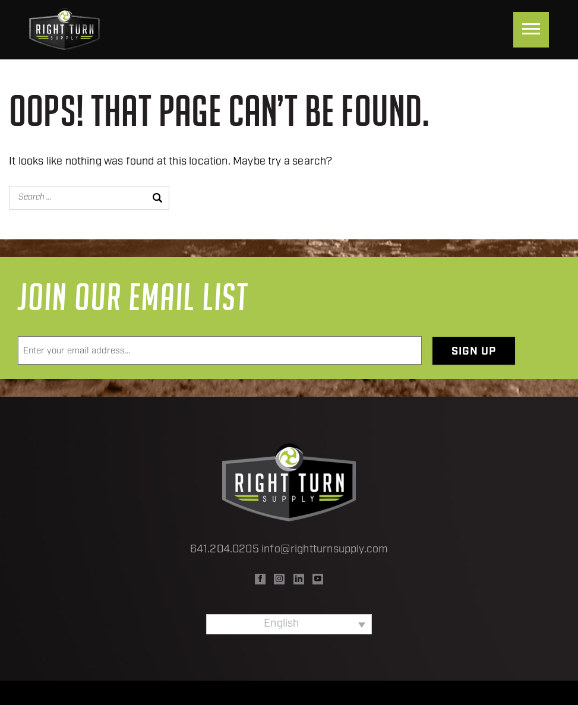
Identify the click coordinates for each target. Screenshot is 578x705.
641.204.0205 (224, 549)
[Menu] (531, 30)
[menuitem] (289, 624)
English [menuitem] (281, 624)
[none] (289, 624)
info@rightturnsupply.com (324, 549)
